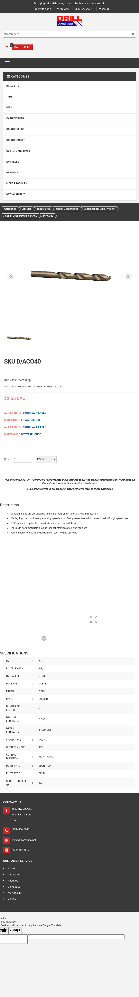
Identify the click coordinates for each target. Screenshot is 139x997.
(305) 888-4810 (20, 849)
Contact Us (14, 886)
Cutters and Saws (18, 151)
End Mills (12, 161)
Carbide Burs (15, 118)
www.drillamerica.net (24, 840)
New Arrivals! (15, 194)
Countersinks (15, 129)
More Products (16, 183)
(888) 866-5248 (41, 8)
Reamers (12, 172)
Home (11, 868)
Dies (9, 107)
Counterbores (15, 140)
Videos (12, 899)
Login (104, 8)
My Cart (63, 8)
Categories (14, 874)
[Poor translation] (14, 930)
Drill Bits (12, 85)
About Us (13, 880)
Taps (9, 96)
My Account (84, 8)
